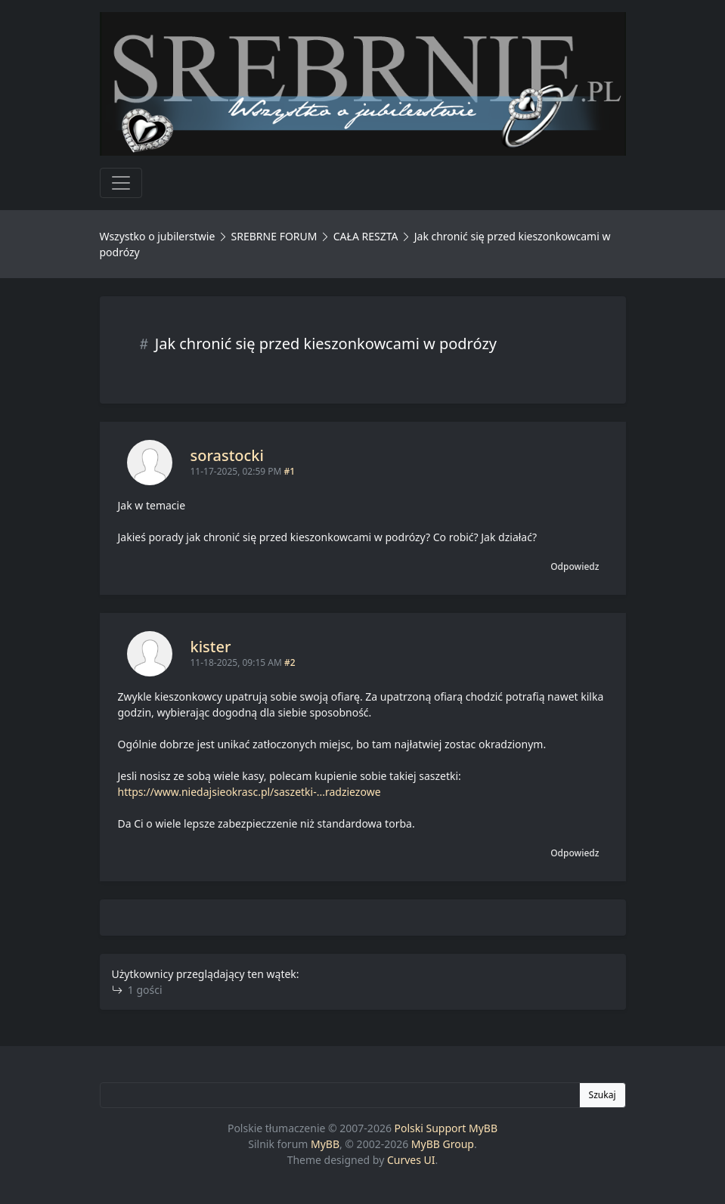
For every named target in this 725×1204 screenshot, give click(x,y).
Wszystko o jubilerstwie (157, 236)
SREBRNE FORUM (274, 236)
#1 (290, 471)
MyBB (325, 1144)
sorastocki (227, 455)
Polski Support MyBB (446, 1128)
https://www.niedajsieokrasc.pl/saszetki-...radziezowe (249, 792)
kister (211, 646)
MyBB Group (442, 1144)
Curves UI (411, 1160)
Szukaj (602, 1094)
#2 (290, 662)
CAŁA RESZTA (365, 236)
